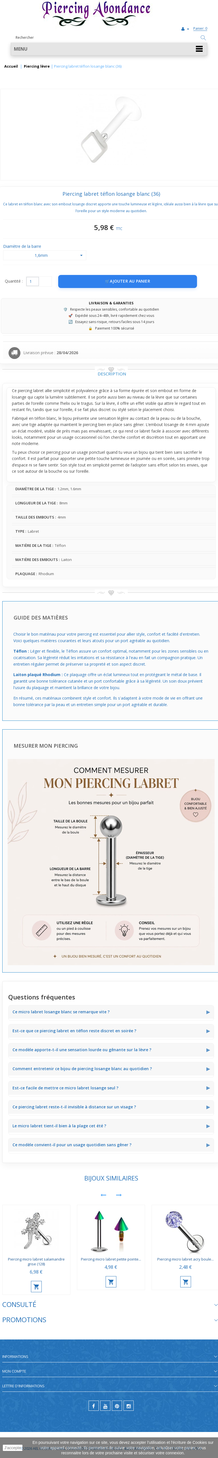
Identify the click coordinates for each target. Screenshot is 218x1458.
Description (112, 374)
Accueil (11, 66)
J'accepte (12, 1448)
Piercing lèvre (37, 66)
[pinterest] (117, 1406)
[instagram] (128, 1406)
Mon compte (14, 1371)
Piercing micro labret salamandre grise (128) (36, 1261)
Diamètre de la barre (22, 246)
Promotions (24, 1319)
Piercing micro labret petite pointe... (111, 1259)
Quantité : (14, 281)
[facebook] (94, 1406)
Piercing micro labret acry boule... (185, 1259)
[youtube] (105, 1406)
